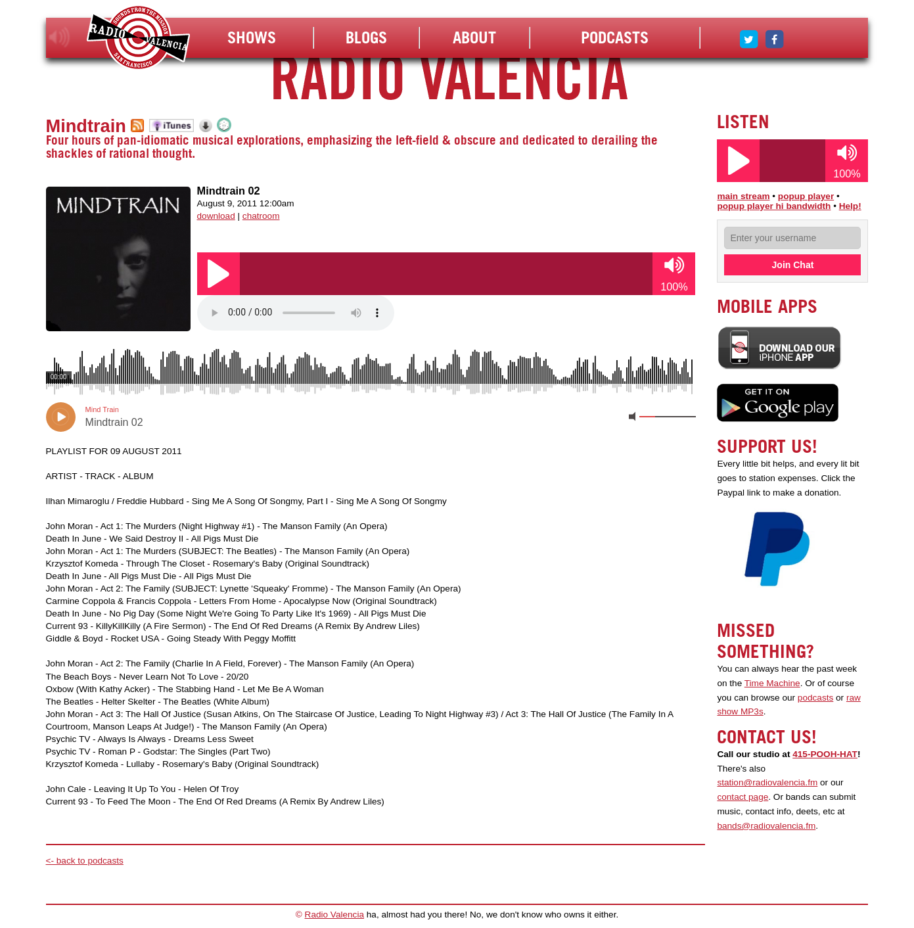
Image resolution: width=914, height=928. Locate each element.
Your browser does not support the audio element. (295, 313)
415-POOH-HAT (824, 754)
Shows (251, 37)
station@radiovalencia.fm (767, 782)
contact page (742, 797)
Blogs (366, 37)
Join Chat (793, 265)
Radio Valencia (334, 914)
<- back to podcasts (85, 861)
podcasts (815, 698)
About (474, 37)
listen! (59, 37)
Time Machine (772, 683)
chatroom (261, 216)
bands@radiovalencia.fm (766, 826)
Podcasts (615, 37)
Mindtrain (86, 126)
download (216, 216)
